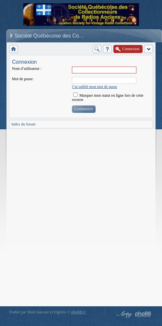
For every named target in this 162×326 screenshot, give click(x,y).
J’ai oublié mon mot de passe (94, 86)
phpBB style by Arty (123, 314)
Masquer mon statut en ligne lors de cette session (108, 97)
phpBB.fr (78, 312)
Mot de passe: (23, 79)
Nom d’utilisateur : (26, 68)
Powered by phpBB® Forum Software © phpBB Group (143, 314)
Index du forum (23, 124)
